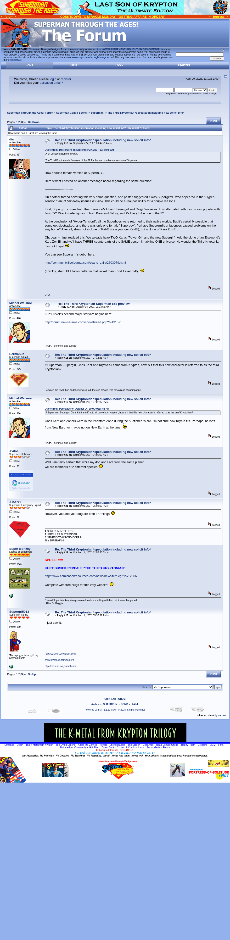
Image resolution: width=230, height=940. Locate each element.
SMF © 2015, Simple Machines (128, 709)
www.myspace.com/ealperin (59, 660)
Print (213, 121)
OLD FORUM (110, 704)
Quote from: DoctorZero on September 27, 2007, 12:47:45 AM (79, 150)
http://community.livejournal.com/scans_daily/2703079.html (85, 262)
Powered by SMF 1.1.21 (97, 709)
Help (73, 65)
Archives (96, 704)
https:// (129, 49)
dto (11, 139)
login (53, 79)
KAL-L (135, 704)
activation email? (51, 82)
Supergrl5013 (19, 611)
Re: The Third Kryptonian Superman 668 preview (94, 304)
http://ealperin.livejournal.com (60, 666)
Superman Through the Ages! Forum (30, 112)
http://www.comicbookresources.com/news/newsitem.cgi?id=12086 (91, 576)
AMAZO (15, 502)
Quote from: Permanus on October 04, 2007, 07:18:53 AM (77, 408)
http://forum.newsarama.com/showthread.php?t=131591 (83, 322)
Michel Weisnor (20, 303)
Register (184, 65)
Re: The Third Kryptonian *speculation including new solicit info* (103, 140)
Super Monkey (20, 549)
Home (29, 65)
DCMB (124, 704)
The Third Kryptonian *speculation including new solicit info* (145, 112)
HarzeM (222, 715)
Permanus (16, 354)
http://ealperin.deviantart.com (60, 653)
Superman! (98, 112)
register (66, 79)
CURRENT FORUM (114, 699)
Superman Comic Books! (72, 112)
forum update (15, 60)
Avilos (14, 451)
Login (119, 65)
